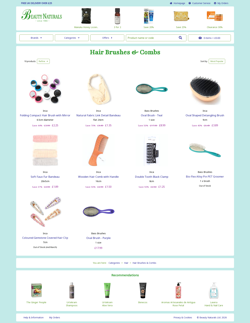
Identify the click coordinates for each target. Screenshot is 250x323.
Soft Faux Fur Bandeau (45, 176)
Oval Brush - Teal (151, 115)
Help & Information (33, 317)
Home (177, 3)
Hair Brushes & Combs (125, 52)
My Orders (221, 3)
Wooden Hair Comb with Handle (98, 176)
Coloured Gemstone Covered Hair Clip (45, 238)
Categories (71, 37)
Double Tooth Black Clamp (151, 176)
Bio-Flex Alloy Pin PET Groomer (205, 176)
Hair (126, 262)
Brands (36, 37)
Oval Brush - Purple (98, 238)
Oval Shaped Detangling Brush (205, 115)
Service (199, 3)
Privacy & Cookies (182, 317)
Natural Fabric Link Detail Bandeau (98, 115)
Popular (216, 61)
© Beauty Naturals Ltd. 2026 (212, 317)
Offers (107, 37)
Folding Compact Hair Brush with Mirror (45, 115)
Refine (43, 61)
